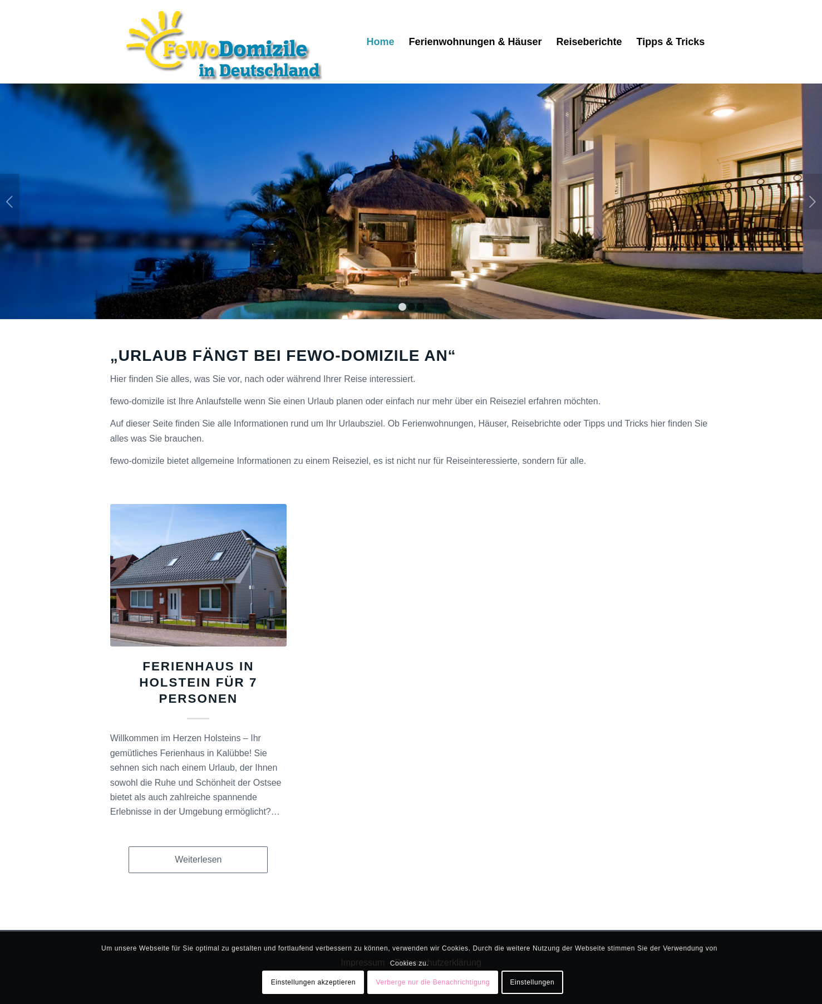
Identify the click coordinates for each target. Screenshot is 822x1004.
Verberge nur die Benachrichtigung (433, 982)
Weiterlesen (198, 859)
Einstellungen (532, 982)
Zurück (9, 201)
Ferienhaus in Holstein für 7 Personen (198, 682)
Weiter (812, 201)
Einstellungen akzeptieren (313, 982)
